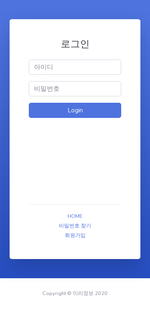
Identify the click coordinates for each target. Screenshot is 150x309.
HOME (75, 216)
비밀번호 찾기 (75, 225)
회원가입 (75, 235)
